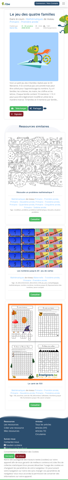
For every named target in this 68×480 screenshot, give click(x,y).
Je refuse (20, 456)
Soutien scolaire (13, 445)
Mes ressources (11, 431)
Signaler (16, 114)
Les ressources (11, 424)
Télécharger (18, 108)
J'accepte (9, 456)
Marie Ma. (14, 28)
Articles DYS (41, 427)
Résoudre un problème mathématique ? (35, 192)
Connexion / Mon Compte (47, 3)
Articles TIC (40, 431)
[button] (44, 108)
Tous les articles (43, 424)
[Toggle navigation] (63, 3)
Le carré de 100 (35, 384)
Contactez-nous (11, 442)
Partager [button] (35, 108)
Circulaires (40, 434)
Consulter (35, 219)
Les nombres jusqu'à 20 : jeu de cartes (35, 271)
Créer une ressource (14, 427)
